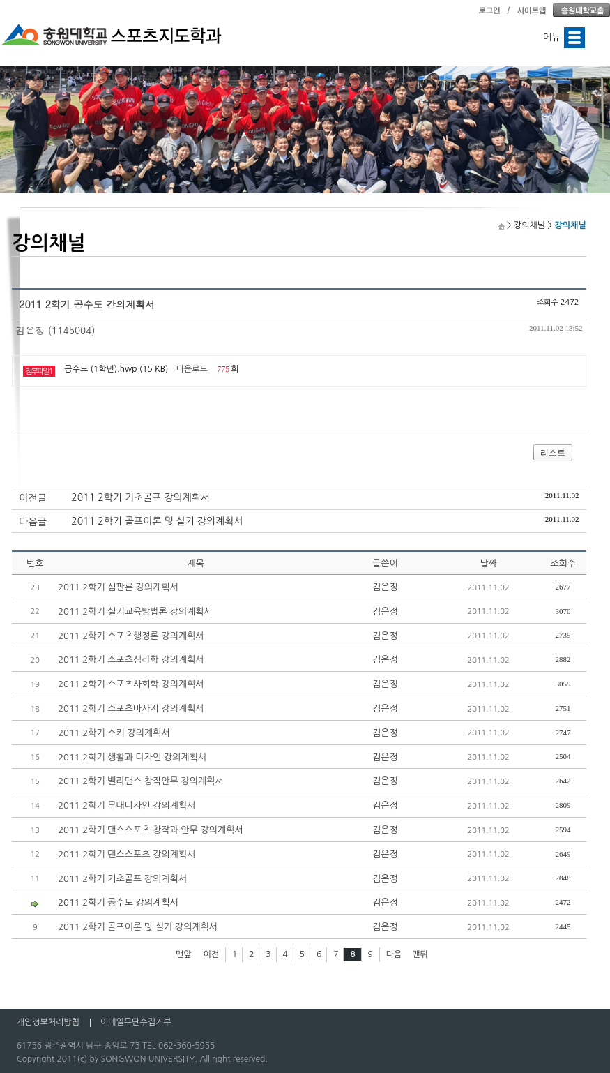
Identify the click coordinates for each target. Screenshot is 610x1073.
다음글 (32, 522)
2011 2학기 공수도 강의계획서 (118, 902)
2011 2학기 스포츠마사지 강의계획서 (131, 708)
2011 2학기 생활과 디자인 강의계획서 (132, 757)
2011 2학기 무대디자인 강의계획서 (126, 805)
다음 (394, 954)
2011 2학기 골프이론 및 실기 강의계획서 (157, 521)
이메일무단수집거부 (135, 1022)
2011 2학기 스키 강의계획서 (113, 732)
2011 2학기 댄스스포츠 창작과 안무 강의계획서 (150, 829)
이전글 (32, 498)
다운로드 (192, 369)
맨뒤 (420, 954)
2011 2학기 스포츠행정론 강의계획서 (131, 635)
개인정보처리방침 (48, 1022)
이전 (211, 954)
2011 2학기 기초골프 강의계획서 (140, 497)
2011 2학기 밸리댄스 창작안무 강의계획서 (140, 781)
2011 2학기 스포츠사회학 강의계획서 (131, 684)
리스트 (552, 453)
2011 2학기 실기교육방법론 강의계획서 (135, 611)
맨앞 (184, 954)
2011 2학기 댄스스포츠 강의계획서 (126, 854)
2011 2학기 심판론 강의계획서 (118, 587)
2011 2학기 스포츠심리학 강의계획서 (131, 659)
